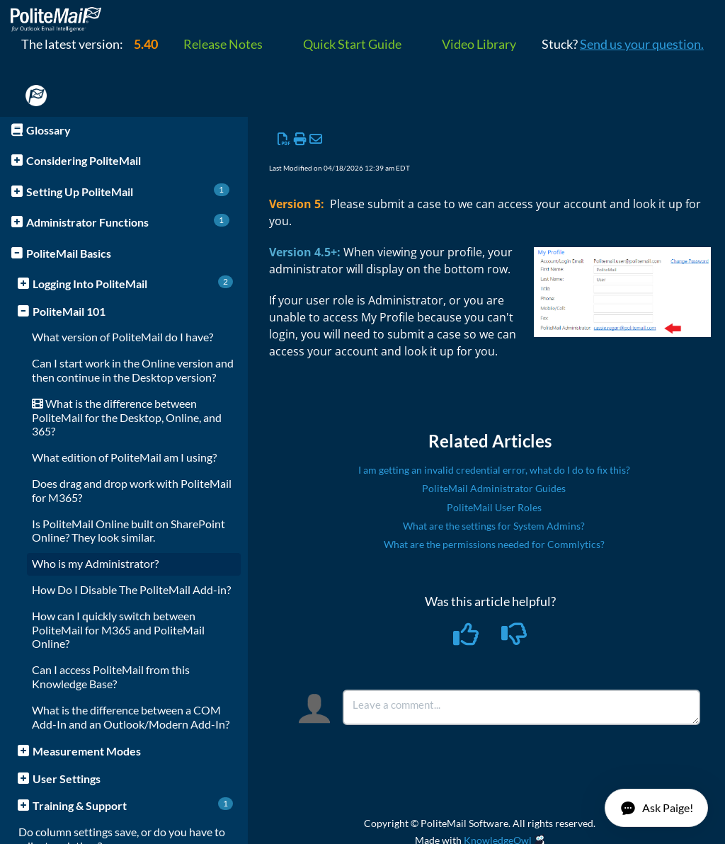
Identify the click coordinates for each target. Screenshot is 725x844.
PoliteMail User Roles (494, 507)
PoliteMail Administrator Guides (494, 488)
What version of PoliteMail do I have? (122, 336)
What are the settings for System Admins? (494, 526)
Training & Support (133, 804)
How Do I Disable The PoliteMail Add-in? (131, 589)
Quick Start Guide (352, 44)
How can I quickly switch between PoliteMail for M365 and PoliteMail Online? (118, 630)
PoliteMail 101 (69, 311)
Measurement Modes (87, 751)
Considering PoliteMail (83, 160)
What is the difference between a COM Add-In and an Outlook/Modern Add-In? (130, 717)
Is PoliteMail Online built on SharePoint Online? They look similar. (128, 530)
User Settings (67, 778)
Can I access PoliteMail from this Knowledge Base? (111, 676)
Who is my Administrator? (95, 563)
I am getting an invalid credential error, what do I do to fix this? (494, 470)
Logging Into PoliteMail (133, 282)
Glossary (48, 130)
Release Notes (223, 44)
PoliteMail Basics (68, 253)
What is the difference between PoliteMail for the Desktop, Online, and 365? (127, 417)
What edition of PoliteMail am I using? (124, 457)
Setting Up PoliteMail (127, 190)
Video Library (479, 44)
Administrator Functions (127, 221)
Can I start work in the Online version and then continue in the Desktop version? (133, 370)
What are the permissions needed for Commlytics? (494, 544)
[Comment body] (521, 707)
